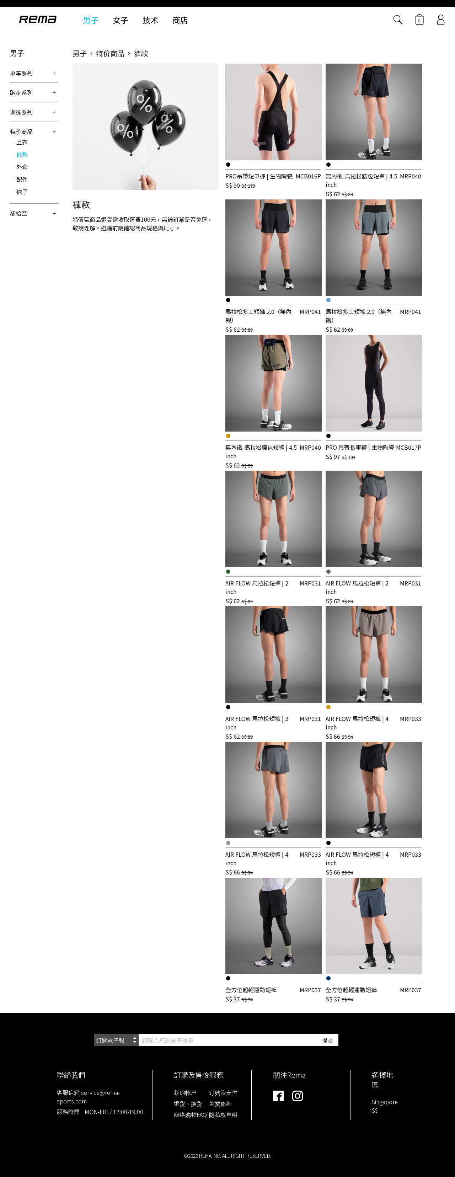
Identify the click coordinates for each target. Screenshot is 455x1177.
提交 (327, 1040)
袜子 (22, 191)
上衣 (22, 142)
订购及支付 (223, 1092)
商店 (180, 19)
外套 (22, 166)
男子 (90, 19)
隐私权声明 (223, 1114)
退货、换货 (188, 1103)
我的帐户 (185, 1092)
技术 (150, 19)
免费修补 (220, 1103)
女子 (120, 19)
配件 (22, 179)
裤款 (22, 154)
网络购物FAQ (190, 1114)
